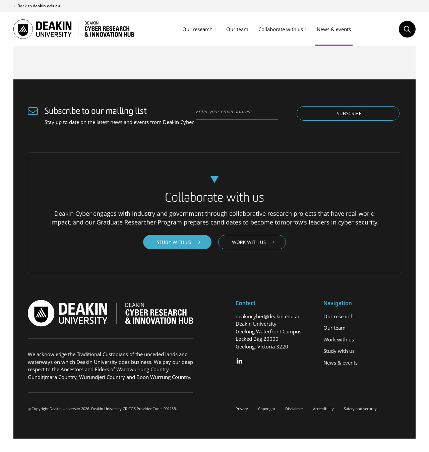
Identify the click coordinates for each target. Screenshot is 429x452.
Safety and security (360, 408)
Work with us (249, 242)
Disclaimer (294, 408)
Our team (237, 29)
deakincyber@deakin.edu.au (268, 316)
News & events (334, 29)
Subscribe (349, 114)
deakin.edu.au (46, 6)
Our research (197, 29)
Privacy (242, 408)
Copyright (266, 408)
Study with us (174, 242)
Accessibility (323, 408)
